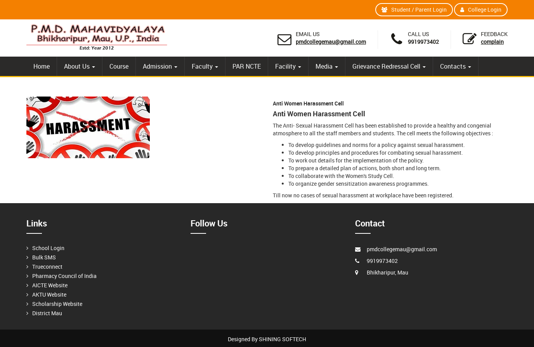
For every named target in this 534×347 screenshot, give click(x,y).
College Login (480, 9)
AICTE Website (50, 285)
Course (118, 66)
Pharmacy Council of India (64, 276)
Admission (160, 66)
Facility (288, 66)
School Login (48, 248)
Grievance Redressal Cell (389, 66)
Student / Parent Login (414, 9)
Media (327, 66)
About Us (79, 66)
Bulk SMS (44, 257)
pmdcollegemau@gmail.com (331, 41)
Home (41, 66)
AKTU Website (49, 294)
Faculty (205, 66)
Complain (492, 41)
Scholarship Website (57, 303)
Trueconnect (47, 266)
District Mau (47, 313)
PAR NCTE (246, 66)
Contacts (455, 66)
